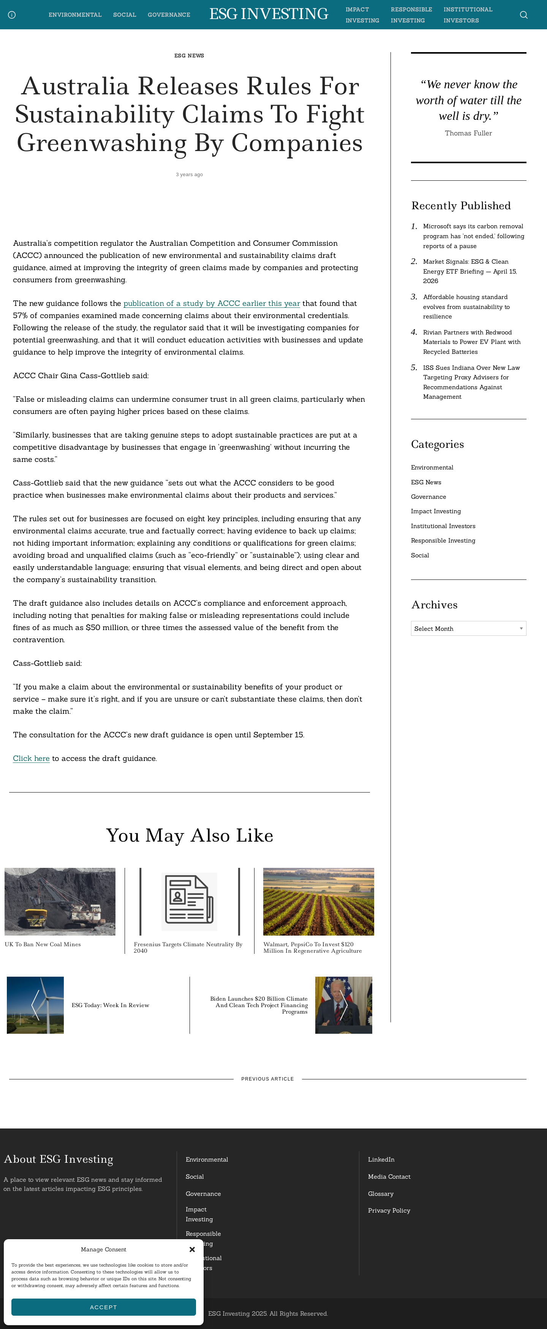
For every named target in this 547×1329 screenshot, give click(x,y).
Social (124, 14)
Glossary (381, 1193)
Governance (169, 14)
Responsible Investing (443, 540)
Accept (103, 1307)
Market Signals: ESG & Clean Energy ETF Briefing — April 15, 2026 (470, 271)
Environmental (75, 14)
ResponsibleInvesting (203, 1238)
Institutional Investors (443, 526)
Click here (31, 758)
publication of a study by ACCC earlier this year (211, 303)
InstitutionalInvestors (204, 1263)
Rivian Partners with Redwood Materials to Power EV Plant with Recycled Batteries (472, 341)
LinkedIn (381, 1159)
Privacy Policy (389, 1210)
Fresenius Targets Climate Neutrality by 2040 (188, 948)
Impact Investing (436, 511)
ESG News (189, 56)
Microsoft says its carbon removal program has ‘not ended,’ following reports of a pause (474, 235)
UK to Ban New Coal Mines (43, 944)
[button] (192, 1249)
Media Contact (389, 1176)
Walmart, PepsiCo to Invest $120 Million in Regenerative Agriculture (312, 948)
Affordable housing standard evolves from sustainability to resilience (466, 306)
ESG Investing (268, 14)
